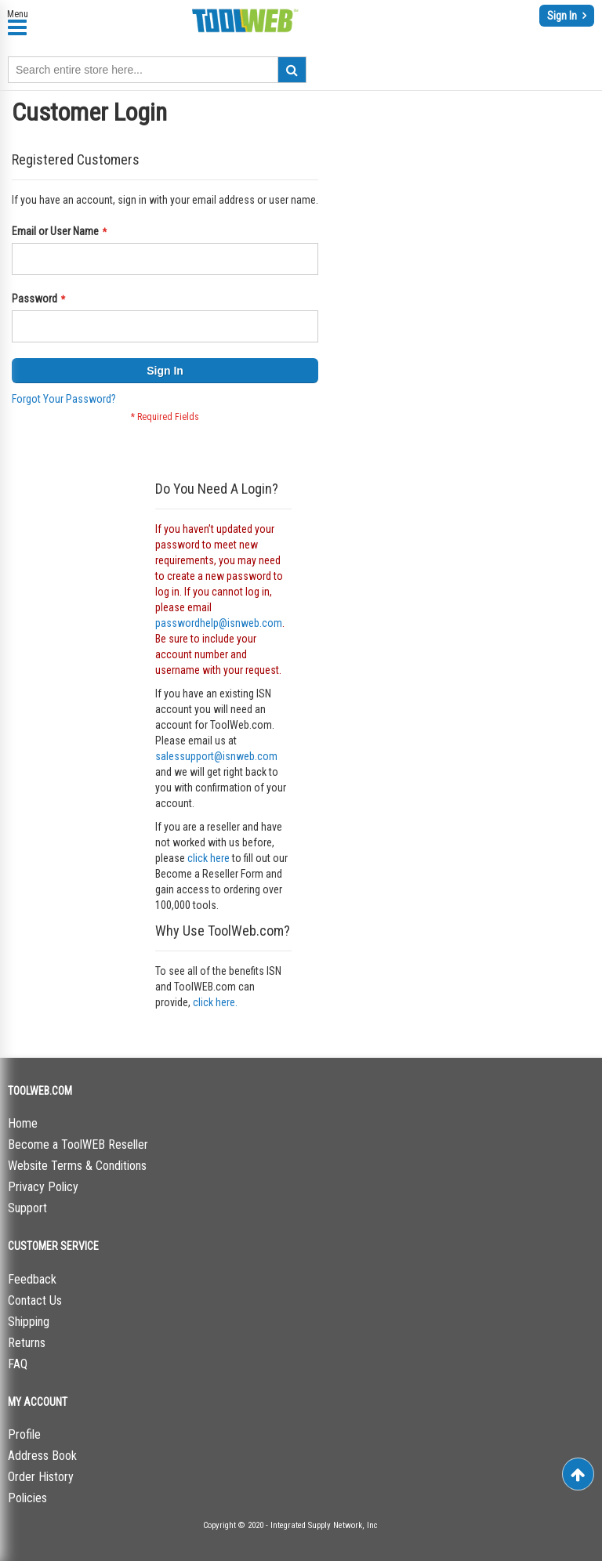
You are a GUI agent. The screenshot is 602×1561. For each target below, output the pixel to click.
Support (27, 1208)
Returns (26, 1342)
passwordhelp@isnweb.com (218, 623)
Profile (24, 1434)
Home (23, 1123)
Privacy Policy (43, 1186)
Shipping (28, 1321)
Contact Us (35, 1300)
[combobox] (157, 69)
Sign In (563, 15)
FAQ (17, 1363)
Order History (41, 1476)
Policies (27, 1497)
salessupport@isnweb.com (216, 756)
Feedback (32, 1279)
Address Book (42, 1455)
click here (208, 858)
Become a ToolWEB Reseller (78, 1144)
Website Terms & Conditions (77, 1165)
